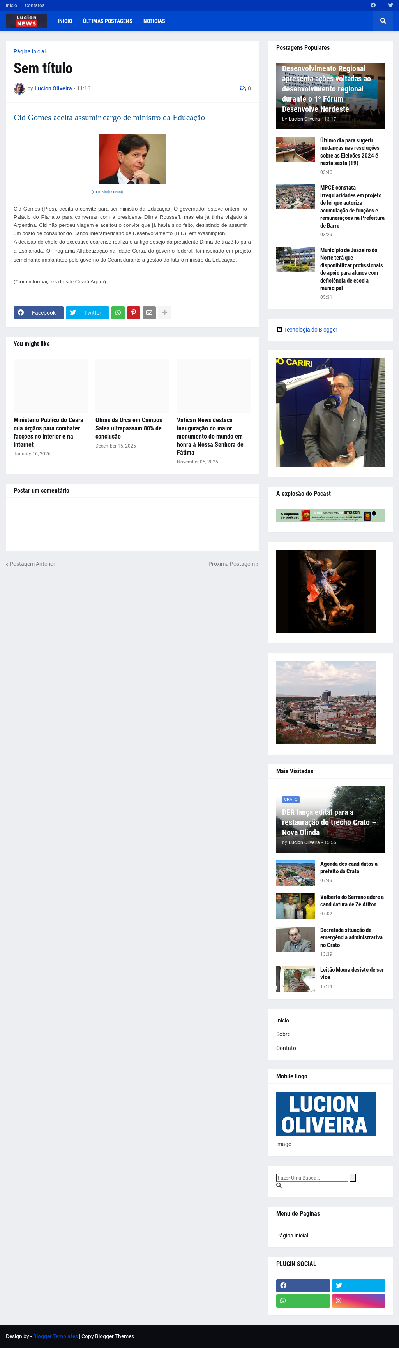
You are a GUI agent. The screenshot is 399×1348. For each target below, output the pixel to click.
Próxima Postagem (231, 564)
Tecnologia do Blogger (306, 329)
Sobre (283, 1034)
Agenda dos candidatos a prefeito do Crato (349, 867)
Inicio (11, 5)
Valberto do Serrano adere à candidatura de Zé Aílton (352, 900)
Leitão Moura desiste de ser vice (352, 973)
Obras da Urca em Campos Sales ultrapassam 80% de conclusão (128, 428)
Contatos (34, 5)
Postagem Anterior (32, 564)
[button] (383, 21)
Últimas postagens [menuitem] (107, 21)
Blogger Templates (55, 1336)
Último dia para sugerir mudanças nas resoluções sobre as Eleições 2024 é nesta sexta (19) (350, 152)
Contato (286, 1048)
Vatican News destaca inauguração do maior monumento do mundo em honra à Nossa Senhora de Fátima (210, 436)
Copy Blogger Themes (107, 1336)
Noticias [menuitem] (154, 21)
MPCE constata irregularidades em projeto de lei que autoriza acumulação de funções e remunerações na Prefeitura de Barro (352, 206)
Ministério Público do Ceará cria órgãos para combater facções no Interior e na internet (48, 432)
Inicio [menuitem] (65, 21)
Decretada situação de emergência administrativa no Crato (351, 938)
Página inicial (30, 51)
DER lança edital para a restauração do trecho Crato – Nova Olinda (329, 822)
